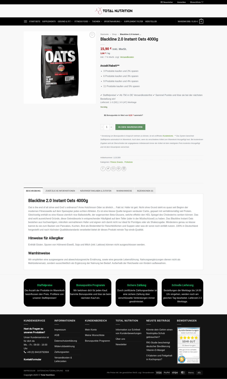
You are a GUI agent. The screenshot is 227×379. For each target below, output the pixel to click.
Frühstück (129, 162)
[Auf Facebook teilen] (103, 168)
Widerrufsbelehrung (64, 346)
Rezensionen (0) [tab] (145, 191)
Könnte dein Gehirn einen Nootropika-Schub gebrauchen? (159, 333)
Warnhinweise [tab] (124, 191)
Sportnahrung (113, 21)
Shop (114, 34)
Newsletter (121, 344)
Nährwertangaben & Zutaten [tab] (95, 191)
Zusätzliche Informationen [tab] (60, 191)
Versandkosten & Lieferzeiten (63, 359)
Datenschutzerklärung (65, 341)
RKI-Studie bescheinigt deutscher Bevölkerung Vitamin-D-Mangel (158, 346)
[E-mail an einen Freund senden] (113, 168)
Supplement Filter (133, 21)
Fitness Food (82, 21)
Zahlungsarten (61, 352)
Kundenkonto (168, 136)
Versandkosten (127, 57)
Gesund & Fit (65, 21)
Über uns (120, 339)
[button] (167, 2)
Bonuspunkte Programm (97, 341)
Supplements (49, 21)
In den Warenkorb (130, 127)
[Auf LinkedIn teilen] (123, 168)
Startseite (34, 21)
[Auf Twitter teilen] (108, 168)
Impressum (60, 329)
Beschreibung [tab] (33, 191)
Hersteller (151, 21)
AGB (56, 335)
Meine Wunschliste (94, 335)
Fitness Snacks (116, 162)
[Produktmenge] (107, 127)
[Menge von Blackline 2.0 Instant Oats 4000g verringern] (102, 127)
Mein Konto (91, 329)
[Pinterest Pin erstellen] (118, 168)
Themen (97, 21)
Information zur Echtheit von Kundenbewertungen (128, 331)
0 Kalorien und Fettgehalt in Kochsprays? (159, 357)
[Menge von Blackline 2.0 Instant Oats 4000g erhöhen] (111, 127)
